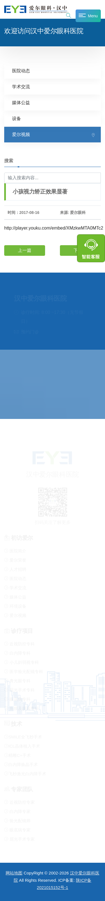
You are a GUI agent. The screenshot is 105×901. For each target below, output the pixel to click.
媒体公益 (21, 102)
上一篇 (24, 250)
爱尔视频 (21, 134)
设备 (16, 118)
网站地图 (14, 873)
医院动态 (21, 70)
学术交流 (21, 86)
